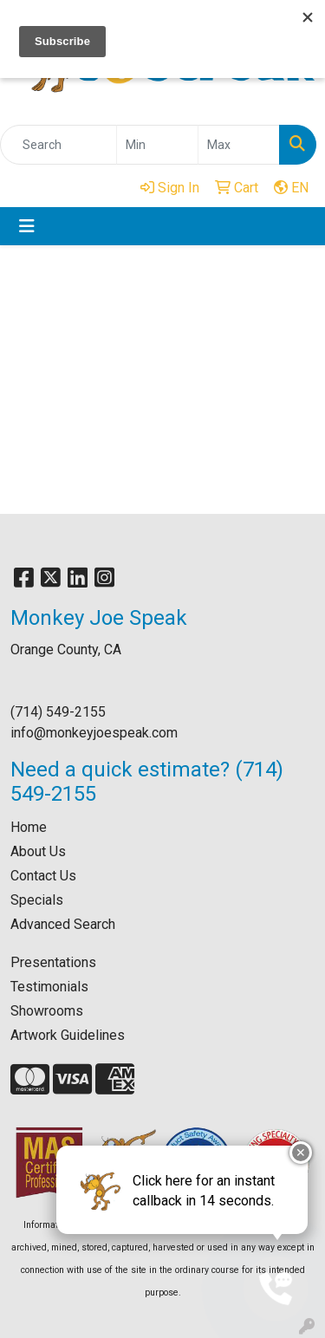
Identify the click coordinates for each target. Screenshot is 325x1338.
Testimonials (49, 986)
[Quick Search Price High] (239, 145)
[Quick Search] (58, 145)
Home (28, 827)
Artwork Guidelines (67, 1035)
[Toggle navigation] (27, 226)
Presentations (53, 962)
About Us (38, 851)
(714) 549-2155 (58, 712)
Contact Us (43, 875)
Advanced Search (62, 924)
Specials (36, 900)
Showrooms (46, 1011)
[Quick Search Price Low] (157, 145)
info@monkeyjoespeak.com (94, 732)
